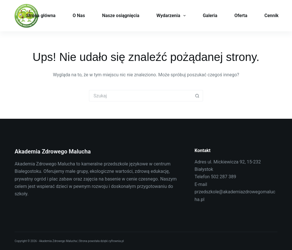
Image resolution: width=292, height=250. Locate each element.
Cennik (271, 15)
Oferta (240, 15)
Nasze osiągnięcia (120, 15)
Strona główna (41, 15)
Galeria (210, 15)
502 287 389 (223, 176)
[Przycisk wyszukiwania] (197, 95)
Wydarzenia (172, 15)
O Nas (79, 15)
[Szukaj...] (140, 95)
